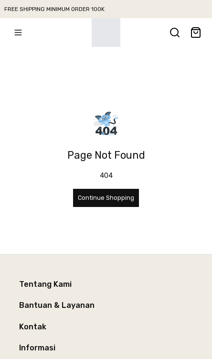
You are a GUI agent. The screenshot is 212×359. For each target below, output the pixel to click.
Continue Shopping (106, 197)
